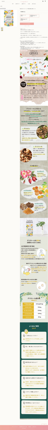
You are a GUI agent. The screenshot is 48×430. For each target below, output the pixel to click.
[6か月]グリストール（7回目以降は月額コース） (33, 16)
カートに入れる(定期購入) (26, 23)
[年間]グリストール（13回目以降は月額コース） (24, 20)
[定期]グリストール (24, 15)
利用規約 (29, 426)
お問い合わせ (34, 3)
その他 (29, 3)
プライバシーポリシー (15, 426)
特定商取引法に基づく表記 (23, 426)
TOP (12, 3)
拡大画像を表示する (3, 8)
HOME (1, 6)
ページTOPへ (44, 424)
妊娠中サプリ (24, 3)
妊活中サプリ (18, 3)
